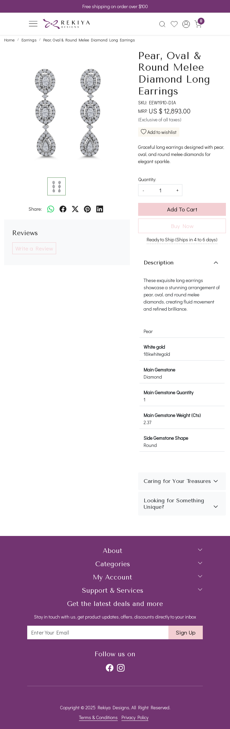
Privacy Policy (134, 717)
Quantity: (147, 179)
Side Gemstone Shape (166, 438)
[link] (162, 24)
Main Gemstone (159, 369)
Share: (35, 209)
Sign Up (186, 632)
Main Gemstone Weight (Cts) (172, 415)
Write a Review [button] (34, 248)
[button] (186, 24)
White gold (154, 347)
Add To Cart (182, 209)
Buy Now (182, 226)
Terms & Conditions (98, 717)
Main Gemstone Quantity (168, 392)
